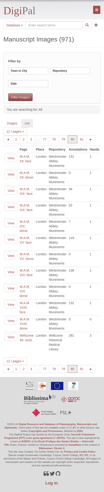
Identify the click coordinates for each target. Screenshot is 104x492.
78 (55, 139)
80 (74, 139)
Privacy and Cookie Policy (79, 451)
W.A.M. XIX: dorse (25, 226)
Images (12, 123)
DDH (80, 431)
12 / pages (15, 131)
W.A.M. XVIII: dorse (25, 323)
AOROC (26, 441)
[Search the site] (54, 25)
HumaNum (75, 444)
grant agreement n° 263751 (49, 438)
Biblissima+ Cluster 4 (52, 448)
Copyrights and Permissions (46, 431)
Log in (51, 483)
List (27, 123)
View (11, 158)
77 (46, 139)
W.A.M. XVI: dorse (25, 291)
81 (83, 139)
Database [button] (14, 25)
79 (64, 139)
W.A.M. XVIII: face (25, 307)
